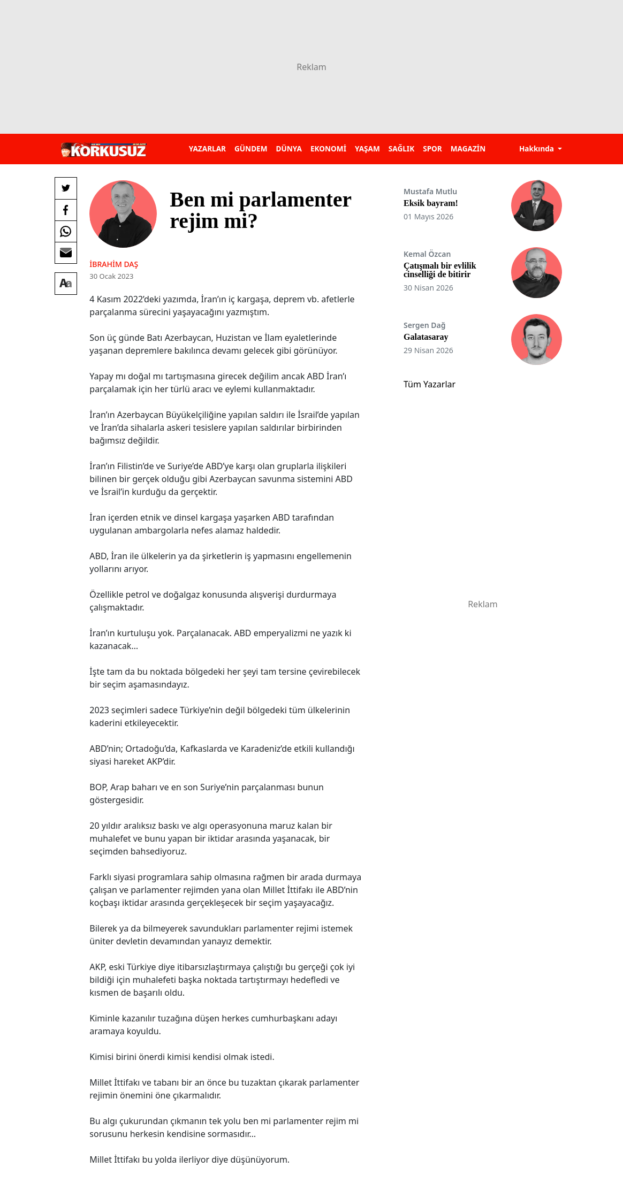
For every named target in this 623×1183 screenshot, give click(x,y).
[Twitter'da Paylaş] (66, 188)
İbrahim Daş (113, 264)
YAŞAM (367, 148)
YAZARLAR (207, 148)
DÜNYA (289, 148)
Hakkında (537, 148)
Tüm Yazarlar (429, 384)
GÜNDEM (251, 148)
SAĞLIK (401, 148)
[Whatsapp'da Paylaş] (66, 231)
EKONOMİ (328, 148)
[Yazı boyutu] (66, 283)
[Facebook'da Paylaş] (66, 209)
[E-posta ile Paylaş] (66, 252)
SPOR (432, 148)
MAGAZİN (468, 148)
